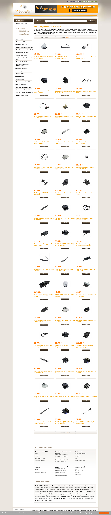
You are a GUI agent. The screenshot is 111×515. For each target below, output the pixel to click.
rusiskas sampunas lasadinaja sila (82, 495)
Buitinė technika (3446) (21, 44)
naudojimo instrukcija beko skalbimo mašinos (82, 498)
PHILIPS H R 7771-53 (43, 489)
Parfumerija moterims (60, 470)
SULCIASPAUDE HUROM (41, 485)
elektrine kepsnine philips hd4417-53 (84, 489)
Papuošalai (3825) (20, 79)
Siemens (85, 493)
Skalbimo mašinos (80, 460)
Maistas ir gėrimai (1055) (22, 71)
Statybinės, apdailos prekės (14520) (24, 92)
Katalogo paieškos (85, 510)
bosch (47, 493)
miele (61, 495)
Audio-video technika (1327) (22, 23)
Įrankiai (37, 455)
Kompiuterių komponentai (61, 454)
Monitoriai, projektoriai (60, 461)
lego (36, 498)
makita (50, 485)
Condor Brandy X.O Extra (59, 498)
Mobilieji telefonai (59, 458)
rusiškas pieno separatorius (60, 491)
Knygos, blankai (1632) (21, 61)
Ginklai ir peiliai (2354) (21, 55)
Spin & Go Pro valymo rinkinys (45, 498)
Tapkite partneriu (61, 510)
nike (70, 496)
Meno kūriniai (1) (20, 76)
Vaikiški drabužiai (79, 471)
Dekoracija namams (40, 460)
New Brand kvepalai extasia (87, 485)
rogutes (51, 500)
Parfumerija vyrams (60, 472)
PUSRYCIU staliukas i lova (62, 496)
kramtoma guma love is (57, 487)
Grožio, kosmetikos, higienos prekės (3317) (24, 58)
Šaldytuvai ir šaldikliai (80, 453)
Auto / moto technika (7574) (23, 26)
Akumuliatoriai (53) (22, 28)
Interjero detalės (39, 456)
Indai (36, 453)
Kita (76, 458)
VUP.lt (23, 509)
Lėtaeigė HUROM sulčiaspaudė (42, 487)
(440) (23, 33)
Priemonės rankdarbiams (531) (23, 87)
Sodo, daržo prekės (40, 458)
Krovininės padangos (40, 472)
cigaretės (51, 491)
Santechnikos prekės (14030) (23, 89)
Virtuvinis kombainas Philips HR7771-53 (45, 496)
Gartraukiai (78, 456)
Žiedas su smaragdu (68, 495)
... (68, 37)
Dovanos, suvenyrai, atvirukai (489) (24, 47)
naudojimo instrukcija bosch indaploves (73, 487)
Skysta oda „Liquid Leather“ (41, 500)
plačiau (44, 61)
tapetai (70, 491)
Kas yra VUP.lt (52, 510)
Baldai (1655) (19, 39)
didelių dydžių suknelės (77, 493)
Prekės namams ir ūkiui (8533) (23, 81)
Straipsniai (76, 510)
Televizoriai (78, 455)
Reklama (70, 510)
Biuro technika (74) (20, 41)
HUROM (74, 496)
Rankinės (77, 472)
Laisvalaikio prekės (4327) (22, 68)
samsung (37, 491)
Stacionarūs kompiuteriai (61, 459)
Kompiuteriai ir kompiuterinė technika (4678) (22, 65)
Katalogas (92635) (20, 20)
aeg (69, 498)
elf (67, 498)
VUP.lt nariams (43, 510)
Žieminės (37, 467)
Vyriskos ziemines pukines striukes (85, 496)
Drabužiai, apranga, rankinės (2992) (24, 49)
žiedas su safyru (44, 491)
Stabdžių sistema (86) (24, 34)
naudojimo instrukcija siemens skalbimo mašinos (62, 489)
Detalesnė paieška (50, 22)
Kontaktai (93, 510)
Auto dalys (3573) (22, 30)
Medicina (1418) (20, 73)
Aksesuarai (78, 474)
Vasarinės (37, 469)
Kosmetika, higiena (60, 468)
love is (54, 485)
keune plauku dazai (88, 487)
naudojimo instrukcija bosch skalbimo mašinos (67, 485)
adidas (43, 493)
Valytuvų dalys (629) (23, 36)
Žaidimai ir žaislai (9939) (22, 95)
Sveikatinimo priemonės (61, 475)
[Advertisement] (65, 68)
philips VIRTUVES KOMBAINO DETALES (59, 493)
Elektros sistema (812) (24, 31)
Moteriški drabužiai (80, 467)
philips (36, 489)
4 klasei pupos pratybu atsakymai (50, 495)
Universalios (38, 471)
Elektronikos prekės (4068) (22, 52)
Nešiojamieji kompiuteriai (61, 456)
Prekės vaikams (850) (21, 84)
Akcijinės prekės (34, 510)
